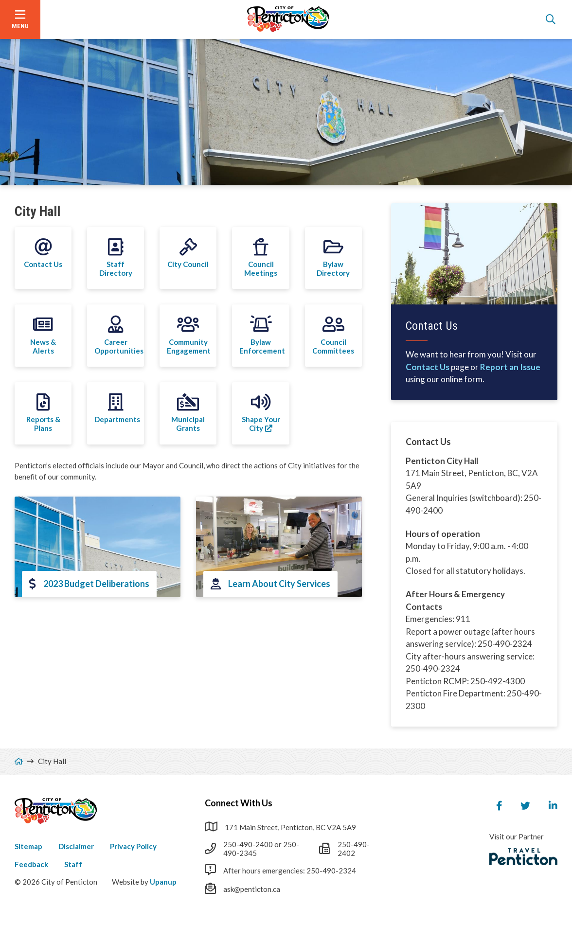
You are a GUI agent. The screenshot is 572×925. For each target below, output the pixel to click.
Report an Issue (510, 367)
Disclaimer (76, 846)
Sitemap (28, 846)
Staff (73, 864)
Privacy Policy (133, 846)
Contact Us (427, 367)
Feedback (31, 864)
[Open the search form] (550, 19)
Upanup (163, 881)
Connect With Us (238, 803)
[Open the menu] (20, 19)
